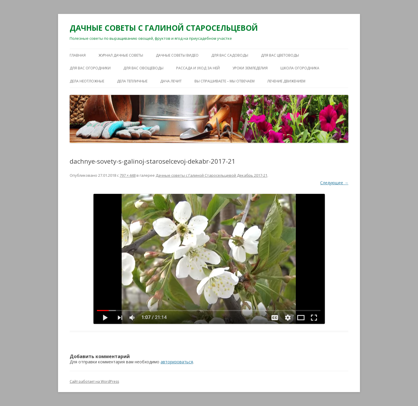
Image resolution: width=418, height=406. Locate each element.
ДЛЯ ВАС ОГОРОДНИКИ (90, 68)
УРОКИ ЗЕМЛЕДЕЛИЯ (250, 68)
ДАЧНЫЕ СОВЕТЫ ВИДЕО (177, 55)
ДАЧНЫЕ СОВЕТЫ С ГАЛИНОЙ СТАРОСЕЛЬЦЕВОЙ (164, 28)
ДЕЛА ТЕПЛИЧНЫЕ (132, 81)
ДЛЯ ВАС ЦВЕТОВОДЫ (280, 55)
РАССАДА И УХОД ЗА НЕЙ (198, 68)
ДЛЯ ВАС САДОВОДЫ (229, 55)
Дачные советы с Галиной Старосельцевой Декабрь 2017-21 (211, 175)
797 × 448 (128, 175)
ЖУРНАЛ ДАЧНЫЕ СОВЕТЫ (120, 55)
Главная (78, 55)
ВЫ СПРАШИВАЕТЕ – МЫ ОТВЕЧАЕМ (224, 81)
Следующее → (334, 182)
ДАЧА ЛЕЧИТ (171, 81)
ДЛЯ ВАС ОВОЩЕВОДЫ (143, 68)
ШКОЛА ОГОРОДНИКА (299, 68)
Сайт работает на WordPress (94, 381)
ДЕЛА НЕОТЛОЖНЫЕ (87, 81)
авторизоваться (177, 362)
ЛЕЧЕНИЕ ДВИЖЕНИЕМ (286, 81)
